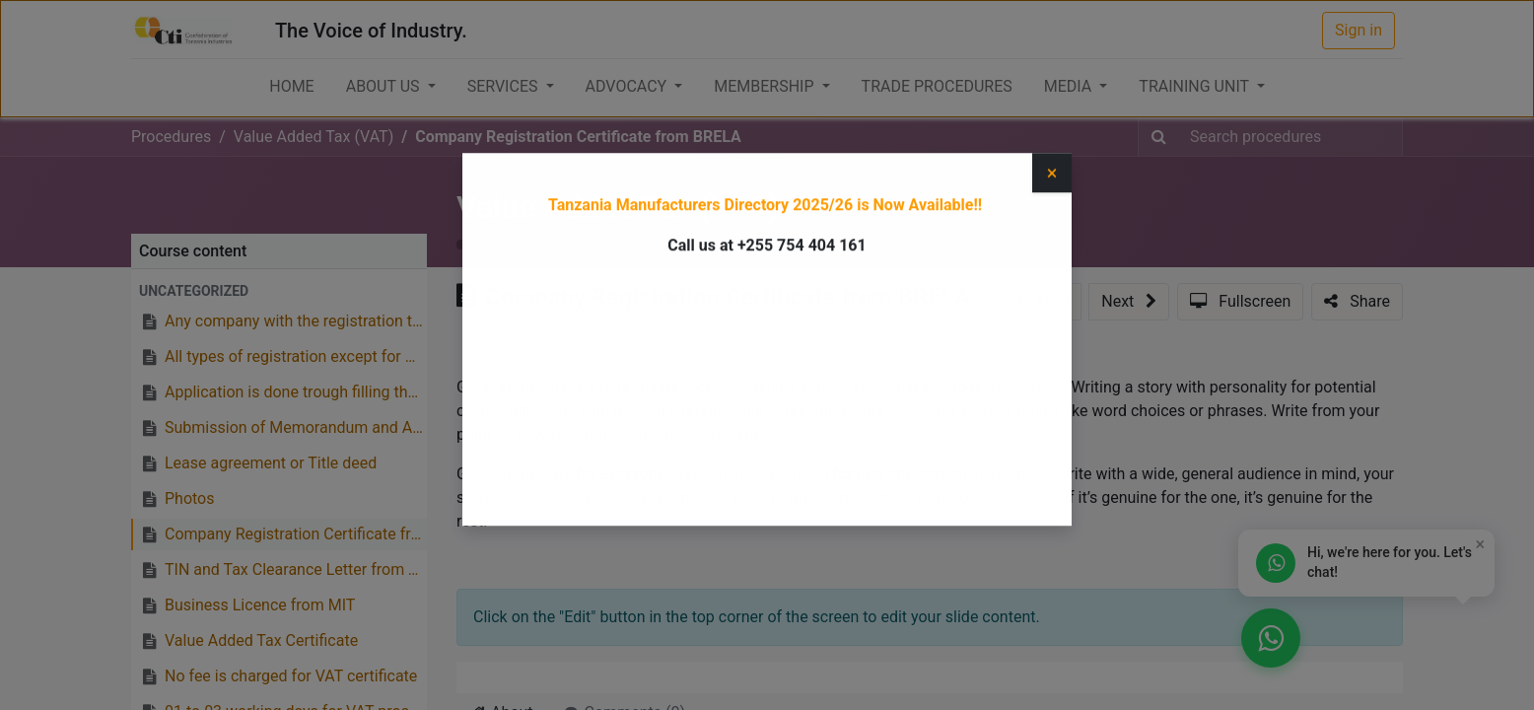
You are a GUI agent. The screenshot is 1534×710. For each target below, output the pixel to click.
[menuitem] (291, 86)
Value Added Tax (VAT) (617, 207)
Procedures (171, 136)
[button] (279, 291)
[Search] (1159, 137)
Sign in (1358, 30)
